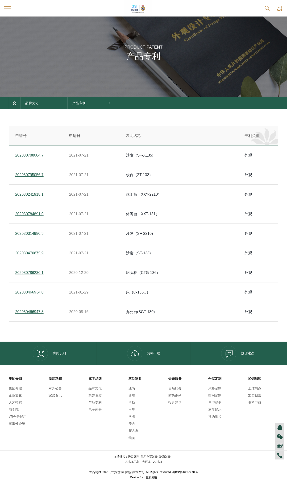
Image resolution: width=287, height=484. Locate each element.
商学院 (14, 409)
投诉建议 (237, 353)
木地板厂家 (132, 461)
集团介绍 (15, 388)
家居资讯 (55, 395)
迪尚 (132, 388)
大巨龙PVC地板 (151, 461)
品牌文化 (95, 388)
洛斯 (132, 402)
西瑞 (132, 395)
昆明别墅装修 (149, 456)
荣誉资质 (95, 395)
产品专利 (95, 402)
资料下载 (143, 353)
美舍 (132, 424)
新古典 (133, 431)
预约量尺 (214, 416)
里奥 (132, 409)
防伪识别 (49, 353)
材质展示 (214, 409)
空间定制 (214, 395)
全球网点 (254, 388)
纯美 (132, 438)
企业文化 (15, 395)
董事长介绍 (17, 424)
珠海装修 (165, 456)
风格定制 (214, 388)
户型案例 (214, 402)
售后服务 (175, 388)
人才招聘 (15, 402)
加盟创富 (254, 395)
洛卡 (132, 416)
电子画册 (95, 409)
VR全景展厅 (17, 416)
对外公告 (55, 388)
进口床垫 (133, 456)
